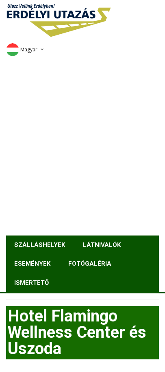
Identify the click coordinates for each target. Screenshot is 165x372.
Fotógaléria (89, 263)
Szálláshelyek (39, 245)
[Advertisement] (82, 144)
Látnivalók (102, 245)
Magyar (21, 49)
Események (32, 263)
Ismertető (31, 282)
